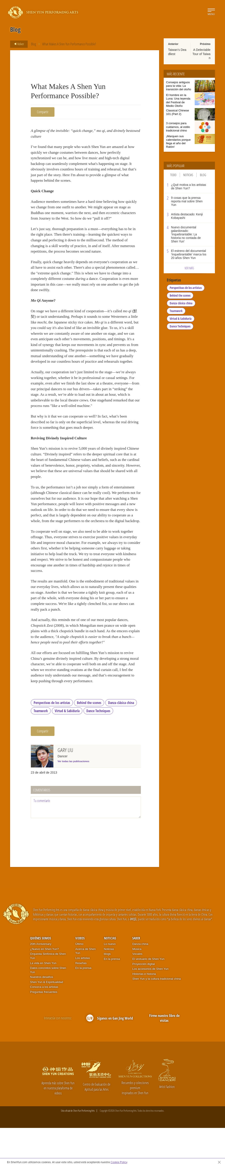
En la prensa (83, 1006)
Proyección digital (143, 1002)
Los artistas (82, 996)
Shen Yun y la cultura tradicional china (156, 1017)
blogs (107, 992)
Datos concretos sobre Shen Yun (48, 1008)
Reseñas (81, 1001)
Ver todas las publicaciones (73, 799)
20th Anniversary (40, 982)
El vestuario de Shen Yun (148, 997)
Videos (80, 976)
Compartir (42, 111)
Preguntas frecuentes (43, 1030)
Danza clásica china (121, 740)
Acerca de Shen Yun (85, 989)
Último (79, 982)
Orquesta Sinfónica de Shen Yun (48, 994)
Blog (33, 44)
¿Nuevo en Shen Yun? (44, 987)
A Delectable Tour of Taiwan (201, 53)
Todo (173, 175)
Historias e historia (144, 1012)
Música (136, 987)
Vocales (137, 992)
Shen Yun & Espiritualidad (46, 1020)
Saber (136, 976)
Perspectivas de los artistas (52, 740)
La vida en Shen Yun (43, 1001)
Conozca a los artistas (44, 1025)
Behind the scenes (89, 740)
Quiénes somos (40, 976)
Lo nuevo (110, 982)
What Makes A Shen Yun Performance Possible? (69, 44)
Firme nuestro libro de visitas (164, 1056)
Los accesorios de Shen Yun (150, 1007)
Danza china (140, 982)
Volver (17, 44)
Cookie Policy (119, 1162)
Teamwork (41, 749)
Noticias (188, 175)
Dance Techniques (98, 749)
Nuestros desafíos (41, 1015)
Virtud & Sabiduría (67, 749)
